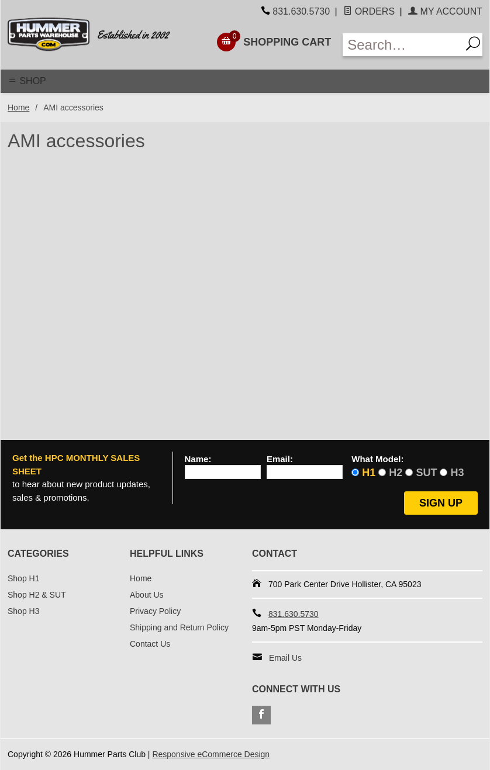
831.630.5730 (301, 11)
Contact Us (150, 643)
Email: (280, 459)
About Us (147, 594)
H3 (457, 472)
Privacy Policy (155, 611)
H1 (368, 472)
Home (18, 107)
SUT (426, 472)
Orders (369, 11)
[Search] (471, 44)
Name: (198, 459)
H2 (395, 472)
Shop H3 (23, 611)
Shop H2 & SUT (37, 594)
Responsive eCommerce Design (211, 754)
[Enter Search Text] (402, 44)
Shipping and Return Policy (179, 627)
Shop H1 (23, 578)
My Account (445, 11)
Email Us (285, 658)
